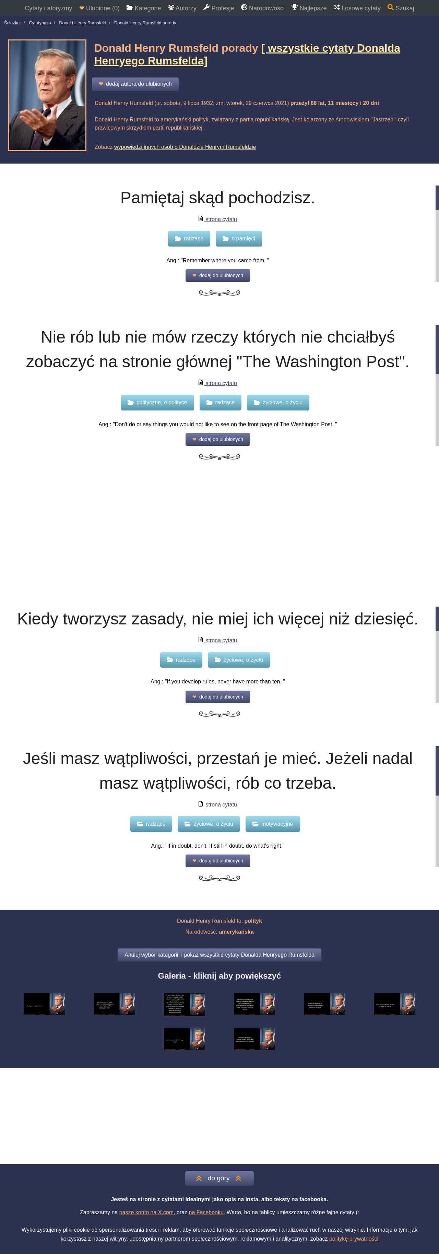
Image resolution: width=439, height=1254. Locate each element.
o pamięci (239, 238)
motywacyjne (272, 824)
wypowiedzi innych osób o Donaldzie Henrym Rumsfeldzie (185, 147)
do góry (219, 1178)
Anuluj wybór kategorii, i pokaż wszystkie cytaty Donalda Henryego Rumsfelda (219, 955)
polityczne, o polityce (157, 402)
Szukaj (401, 8)
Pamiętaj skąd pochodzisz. (217, 198)
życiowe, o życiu (278, 402)
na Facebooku (206, 1212)
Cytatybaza (40, 22)
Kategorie (144, 8)
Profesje (218, 8)
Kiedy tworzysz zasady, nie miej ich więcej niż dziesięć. (217, 619)
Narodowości (263, 8)
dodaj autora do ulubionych (135, 84)
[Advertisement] (219, 542)
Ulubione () (99, 8)
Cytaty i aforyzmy (48, 8)
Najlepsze (309, 8)
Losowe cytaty (357, 8)
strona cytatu (218, 219)
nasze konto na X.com (146, 1212)
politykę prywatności (353, 1239)
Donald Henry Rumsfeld (82, 22)
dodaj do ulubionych (217, 275)
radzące (189, 238)
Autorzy (182, 8)
